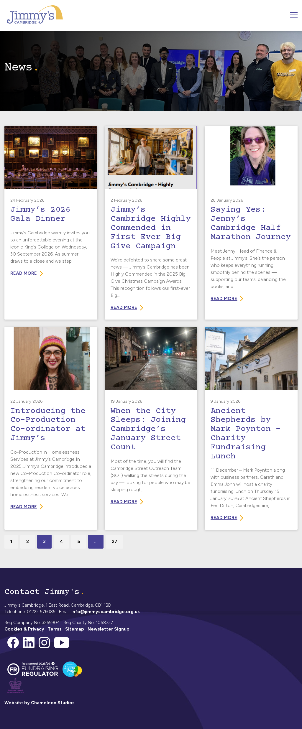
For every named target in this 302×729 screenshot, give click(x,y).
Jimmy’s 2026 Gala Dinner (40, 214)
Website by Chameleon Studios (39, 702)
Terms (55, 629)
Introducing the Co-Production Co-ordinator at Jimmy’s (48, 425)
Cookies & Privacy (24, 629)
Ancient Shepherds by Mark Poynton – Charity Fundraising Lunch (246, 434)
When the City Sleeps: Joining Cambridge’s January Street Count (148, 429)
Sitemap (74, 629)
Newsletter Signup (108, 629)
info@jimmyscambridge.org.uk (105, 611)
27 (114, 541)
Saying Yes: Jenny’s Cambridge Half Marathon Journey (251, 223)
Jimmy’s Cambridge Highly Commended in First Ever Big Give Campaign (151, 228)
